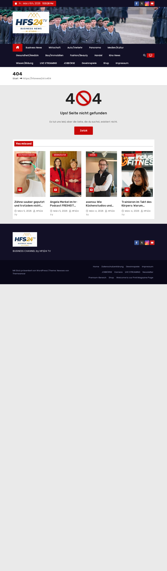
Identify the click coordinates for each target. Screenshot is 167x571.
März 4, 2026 (96, 210)
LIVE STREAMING (48, 63)
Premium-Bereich (97, 277)
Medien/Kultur (116, 47)
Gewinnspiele (89, 63)
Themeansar (19, 273)
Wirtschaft (55, 47)
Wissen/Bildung (24, 63)
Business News (34, 47)
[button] (144, 55)
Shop (106, 63)
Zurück (83, 130)
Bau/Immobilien (54, 55)
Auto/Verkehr (75, 47)
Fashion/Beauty (79, 55)
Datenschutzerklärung (113, 266)
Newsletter (148, 272)
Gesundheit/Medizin (27, 55)
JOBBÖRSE (69, 63)
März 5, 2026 (25, 210)
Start (15, 78)
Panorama (95, 47)
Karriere (119, 272)
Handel (98, 55)
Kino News (114, 55)
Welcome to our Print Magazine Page (134, 277)
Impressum (122, 63)
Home (96, 266)
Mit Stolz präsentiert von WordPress (30, 270)
